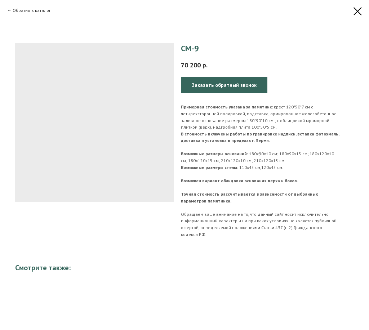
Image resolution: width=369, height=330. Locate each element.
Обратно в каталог (32, 10)
